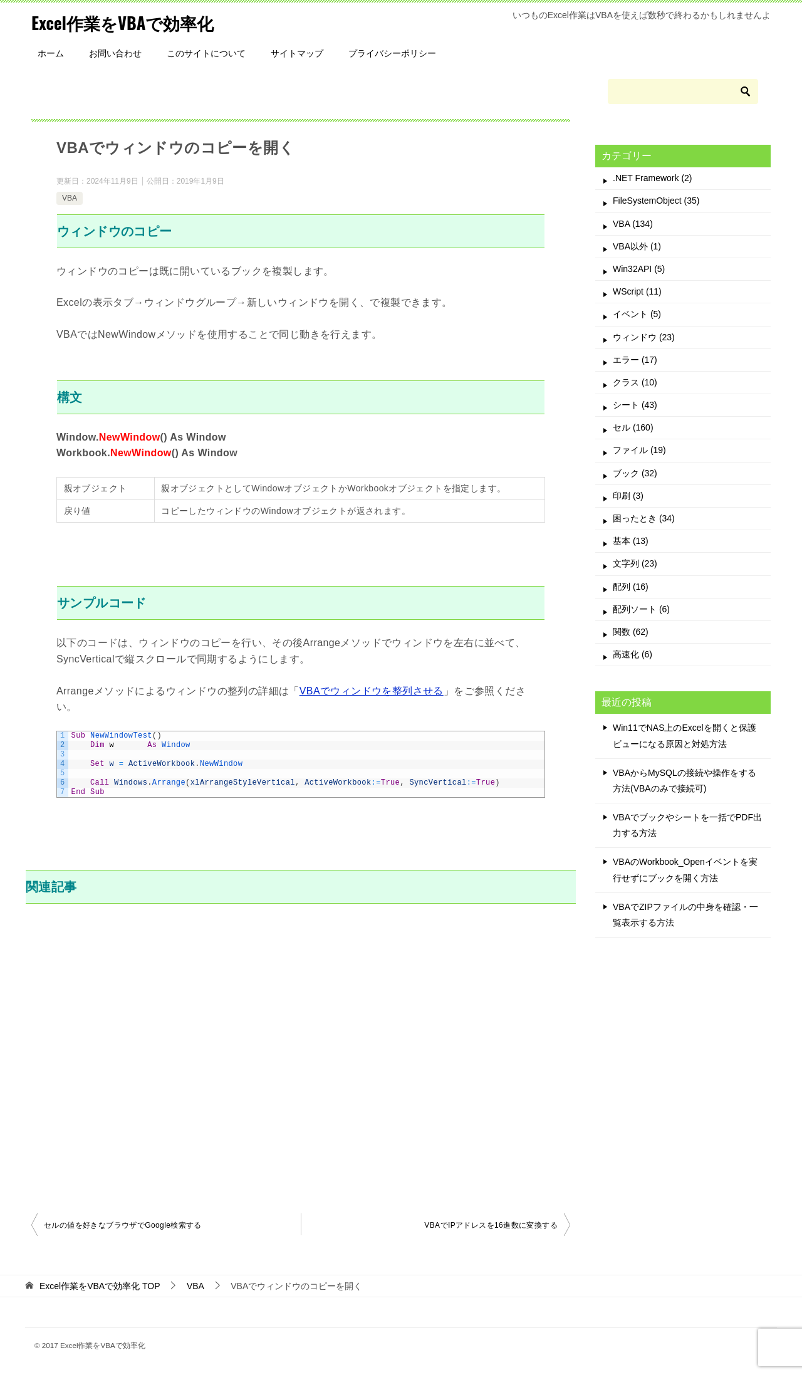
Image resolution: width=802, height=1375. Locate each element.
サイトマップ (297, 53)
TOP (99, 1286)
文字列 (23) (635, 563)
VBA (69, 198)
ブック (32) (635, 473)
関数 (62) (630, 632)
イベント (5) (637, 314)
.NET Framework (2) (652, 178)
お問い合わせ (115, 53)
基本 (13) (630, 541)
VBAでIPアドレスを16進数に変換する (491, 1225)
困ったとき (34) (644, 518)
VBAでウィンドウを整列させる (371, 691)
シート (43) (635, 405)
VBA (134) (633, 224)
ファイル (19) (639, 450)
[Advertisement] (300, 1057)
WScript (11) (637, 291)
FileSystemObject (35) (656, 201)
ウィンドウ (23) (644, 337)
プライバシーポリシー (392, 53)
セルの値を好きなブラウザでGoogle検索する (123, 1225)
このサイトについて (206, 53)
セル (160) (633, 427)
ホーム (51, 53)
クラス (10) (635, 382)
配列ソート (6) (641, 609)
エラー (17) (635, 360)
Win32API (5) (639, 269)
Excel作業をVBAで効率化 (133, 22)
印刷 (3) (628, 496)
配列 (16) (630, 587)
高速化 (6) (632, 654)
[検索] (683, 91)
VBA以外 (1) (637, 246)
